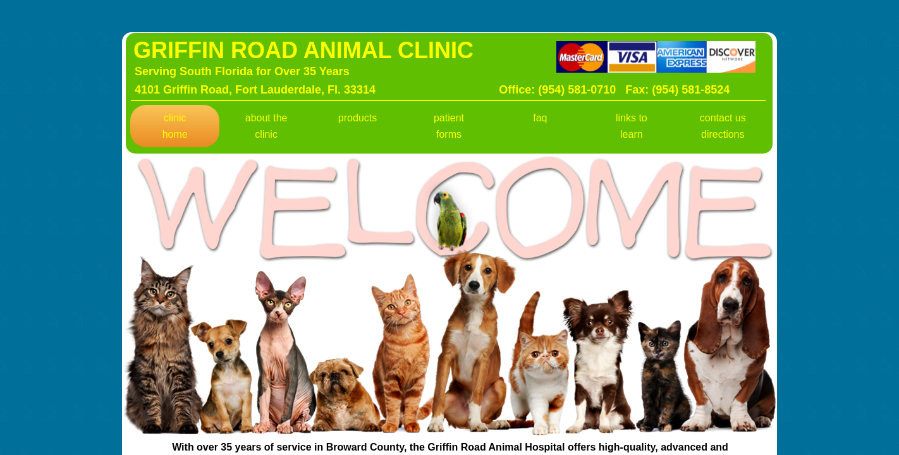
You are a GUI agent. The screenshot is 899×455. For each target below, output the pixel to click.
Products (357, 117)
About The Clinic (266, 126)
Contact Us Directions (723, 126)
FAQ (540, 117)
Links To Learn (631, 126)
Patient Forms (449, 126)
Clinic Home (175, 126)
